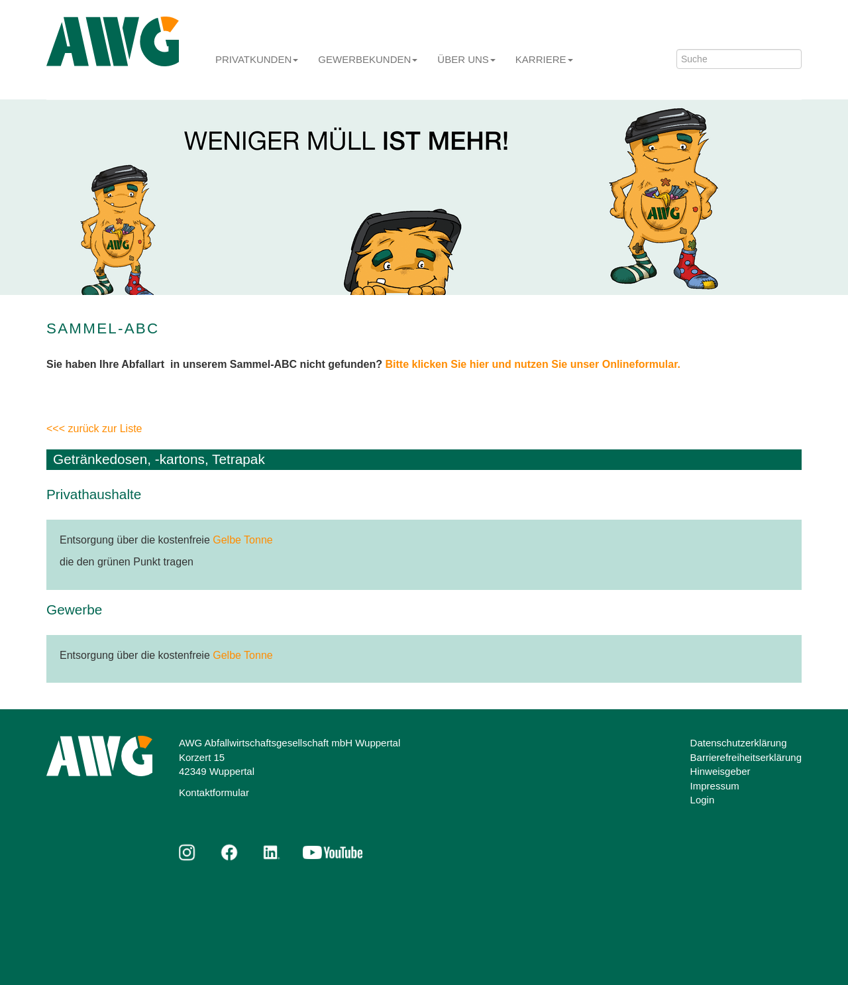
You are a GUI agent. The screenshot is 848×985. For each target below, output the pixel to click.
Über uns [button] (466, 59)
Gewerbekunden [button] (367, 59)
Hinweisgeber (720, 771)
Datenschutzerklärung (738, 742)
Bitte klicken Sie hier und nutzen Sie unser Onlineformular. (533, 364)
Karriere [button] (544, 59)
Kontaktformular (214, 792)
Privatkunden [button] (256, 59)
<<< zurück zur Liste (94, 428)
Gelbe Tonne (242, 540)
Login (702, 799)
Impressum (714, 785)
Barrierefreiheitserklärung (746, 757)
